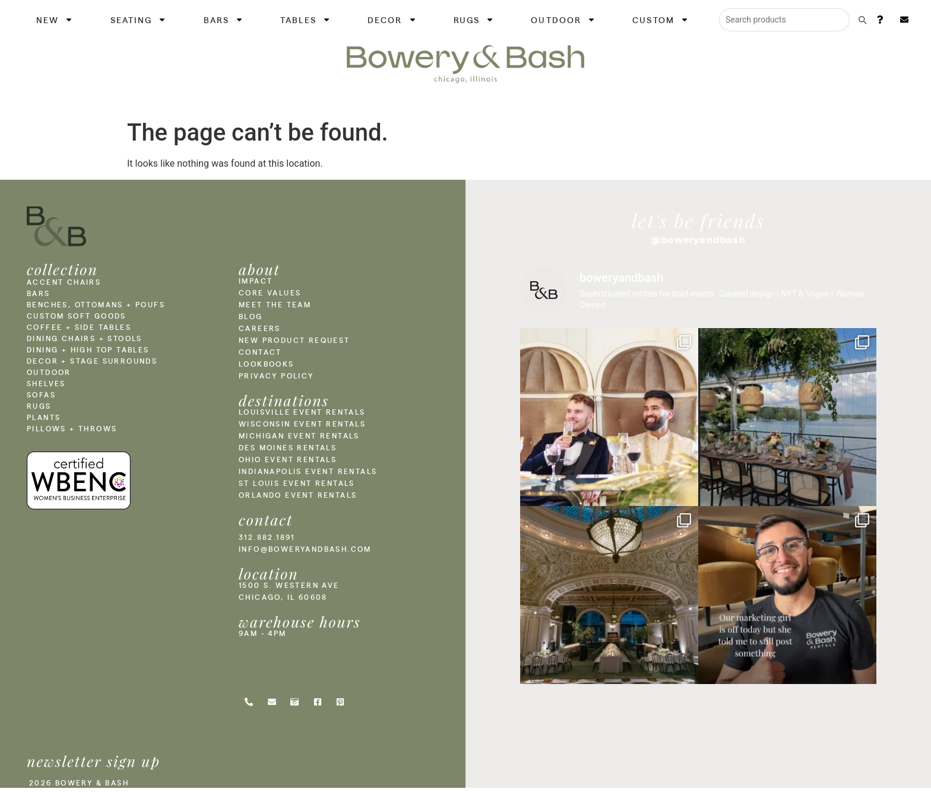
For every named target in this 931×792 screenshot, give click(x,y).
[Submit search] (862, 19)
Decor (392, 19)
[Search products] (784, 19)
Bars (223, 19)
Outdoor (563, 19)
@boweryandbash (698, 240)
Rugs (474, 19)
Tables (305, 19)
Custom (660, 19)
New (54, 19)
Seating (138, 19)
